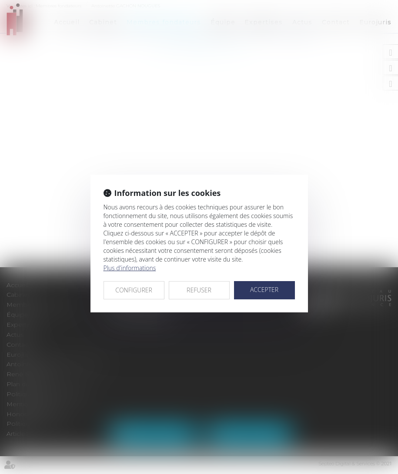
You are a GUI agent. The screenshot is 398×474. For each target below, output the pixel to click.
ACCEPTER (264, 289)
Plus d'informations (130, 268)
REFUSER (199, 290)
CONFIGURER (133, 290)
